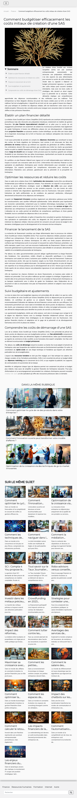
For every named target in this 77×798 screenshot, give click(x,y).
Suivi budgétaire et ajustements (19, 86)
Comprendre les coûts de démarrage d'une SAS (24, 90)
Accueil (6, 11)
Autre (56, 787)
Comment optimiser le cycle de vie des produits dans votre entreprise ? (34, 411)
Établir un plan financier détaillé (19, 74)
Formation (38, 787)
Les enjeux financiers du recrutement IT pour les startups (15, 765)
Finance (13, 11)
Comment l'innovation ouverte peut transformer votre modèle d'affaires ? (35, 439)
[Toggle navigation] (6, 3)
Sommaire (12, 69)
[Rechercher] (36, 792)
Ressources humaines (21, 787)
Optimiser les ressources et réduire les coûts (23, 78)
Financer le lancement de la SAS (19, 82)
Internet (48, 787)
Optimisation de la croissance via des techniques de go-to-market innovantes (37, 467)
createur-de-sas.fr (11, 374)
